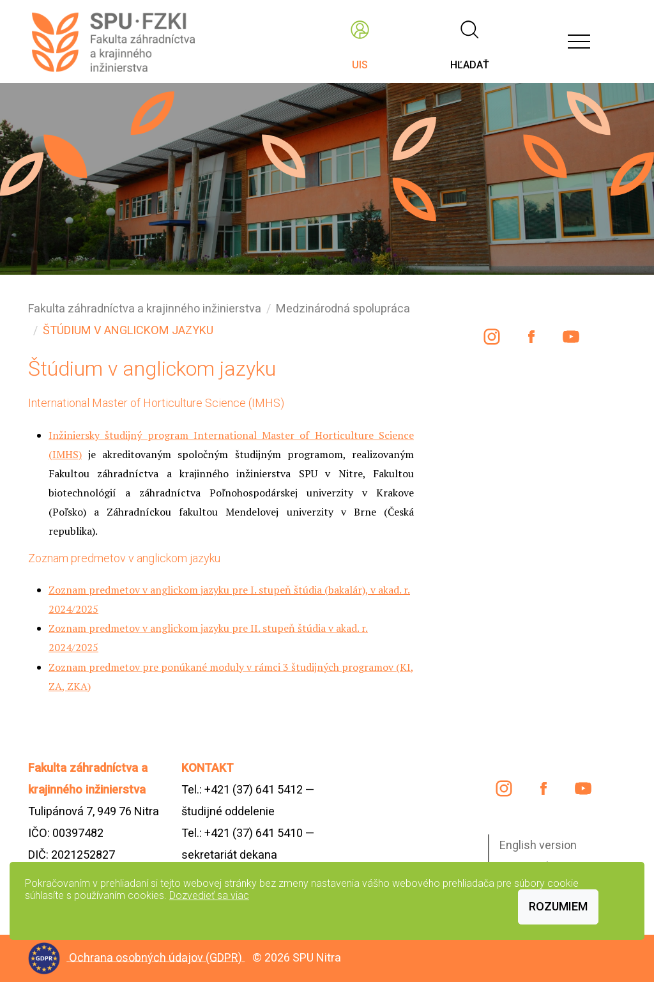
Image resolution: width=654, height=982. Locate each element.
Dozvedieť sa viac (209, 895)
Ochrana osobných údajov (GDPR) (157, 956)
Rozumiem (558, 906)
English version (538, 845)
